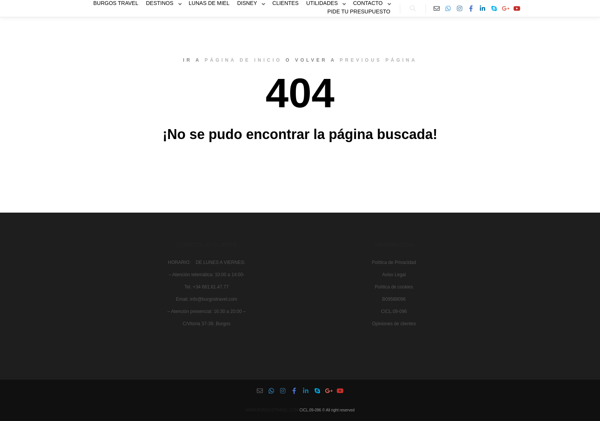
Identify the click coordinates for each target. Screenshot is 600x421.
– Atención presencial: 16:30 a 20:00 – (207, 311)
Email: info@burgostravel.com (206, 299)
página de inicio (243, 60)
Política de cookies (394, 287)
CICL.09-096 (394, 311)
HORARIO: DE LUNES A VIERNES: (206, 262)
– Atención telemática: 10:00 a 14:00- (207, 274)
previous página (378, 60)
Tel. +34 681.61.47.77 (206, 287)
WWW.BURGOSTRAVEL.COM (271, 410)
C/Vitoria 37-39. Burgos (206, 323)
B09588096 (394, 299)
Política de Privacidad (394, 262)
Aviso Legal (394, 274)
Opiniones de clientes (394, 323)
